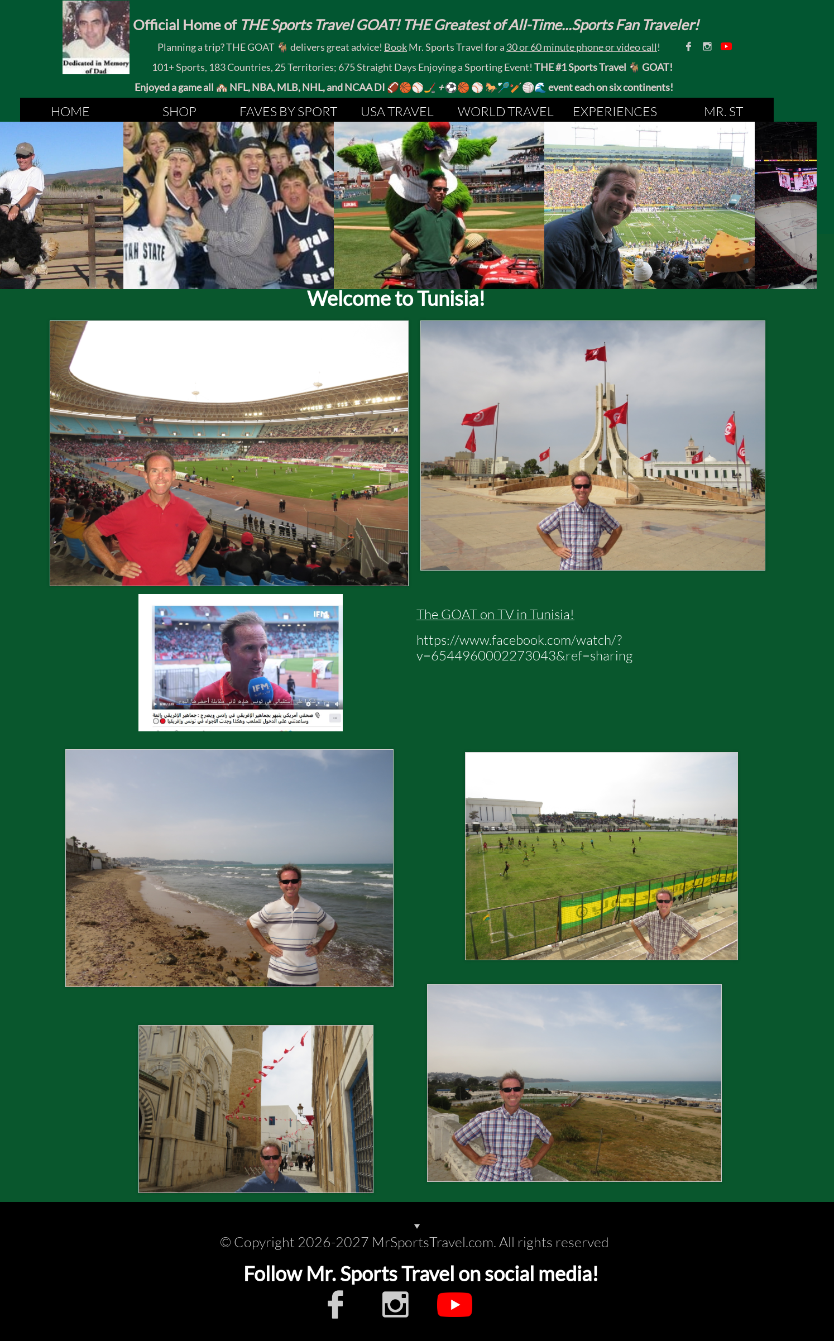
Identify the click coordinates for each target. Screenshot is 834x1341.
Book (395, 47)
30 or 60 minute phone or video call (581, 47)
